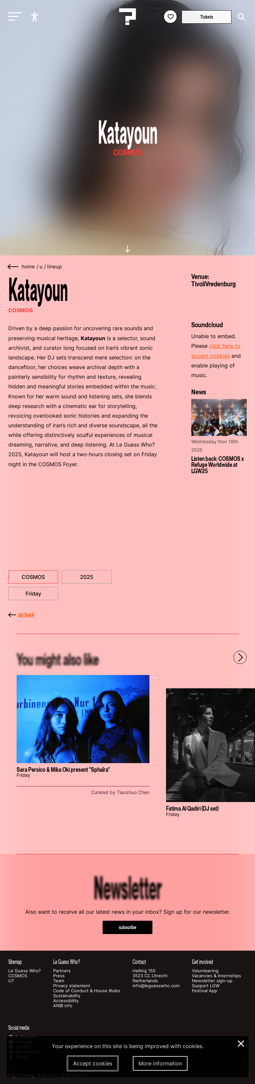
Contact (139, 962)
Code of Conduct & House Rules (86, 990)
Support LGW (205, 985)
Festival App (204, 990)
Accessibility (66, 1000)
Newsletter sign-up (212, 980)
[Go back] (13, 266)
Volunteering (205, 970)
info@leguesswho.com (156, 985)
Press (59, 975)
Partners (62, 970)
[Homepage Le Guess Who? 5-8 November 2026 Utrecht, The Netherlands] (127, 16)
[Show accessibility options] (35, 17)
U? (11, 980)
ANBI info (62, 1005)
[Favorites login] (170, 16)
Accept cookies (92, 1063)
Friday (33, 593)
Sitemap (15, 962)
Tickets (206, 17)
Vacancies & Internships (216, 975)
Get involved (202, 962)
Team (58, 980)
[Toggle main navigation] (13, 16)
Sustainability (66, 995)
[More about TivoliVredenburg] (219, 302)
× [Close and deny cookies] (241, 1042)
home (28, 267)
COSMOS (33, 577)
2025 (86, 577)
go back (21, 614)
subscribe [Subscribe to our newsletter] (127, 927)
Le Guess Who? (24, 970)
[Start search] (240, 17)
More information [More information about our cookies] (160, 1063)
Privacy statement (71, 985)
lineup (54, 267)
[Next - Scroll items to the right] (240, 657)
